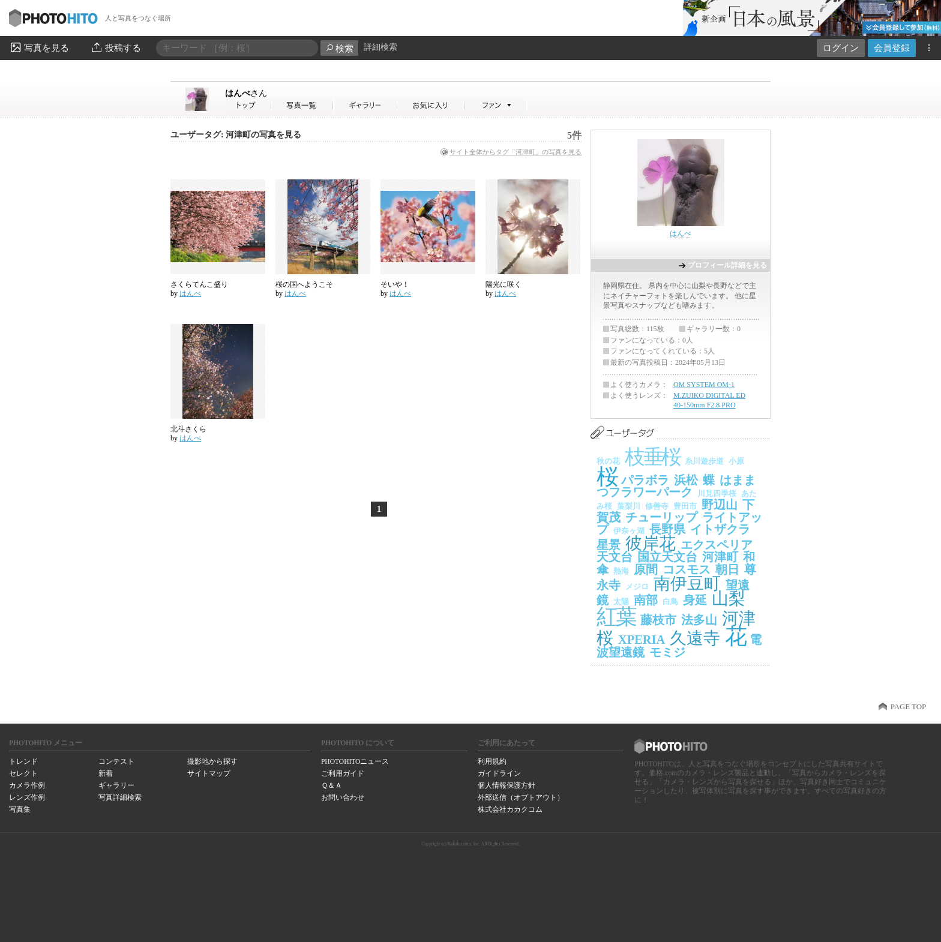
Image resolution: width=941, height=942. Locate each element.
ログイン (841, 48)
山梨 (728, 598)
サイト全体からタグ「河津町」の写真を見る (515, 151)
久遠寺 (695, 638)
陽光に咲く (504, 284)
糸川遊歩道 (704, 461)
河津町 (720, 556)
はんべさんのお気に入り (431, 105)
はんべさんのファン (496, 105)
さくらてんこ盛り (199, 284)
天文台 (615, 556)
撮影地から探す (212, 761)
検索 (339, 48)
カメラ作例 (27, 785)
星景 (609, 544)
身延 (695, 600)
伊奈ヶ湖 (629, 530)
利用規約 (492, 761)
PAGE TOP (908, 707)
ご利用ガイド (342, 773)
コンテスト (116, 761)
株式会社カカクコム (510, 809)
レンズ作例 (27, 797)
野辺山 (720, 504)
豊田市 (685, 506)
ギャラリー (116, 785)
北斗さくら (188, 429)
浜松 (686, 480)
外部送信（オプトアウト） (521, 797)
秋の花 (608, 461)
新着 (105, 773)
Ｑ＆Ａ (331, 785)
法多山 (699, 619)
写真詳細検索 (120, 797)
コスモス (687, 569)
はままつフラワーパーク (676, 486)
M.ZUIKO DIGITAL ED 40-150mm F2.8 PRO (709, 400)
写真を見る (39, 47)
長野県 (667, 529)
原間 (646, 569)
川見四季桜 (716, 493)
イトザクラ (720, 529)
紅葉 (616, 617)
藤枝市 (658, 619)
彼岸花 (650, 543)
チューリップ (661, 517)
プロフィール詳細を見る (727, 265)
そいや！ (394, 284)
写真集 (20, 809)
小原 (736, 461)
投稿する (115, 47)
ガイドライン (499, 773)
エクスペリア (717, 544)
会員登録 (892, 48)
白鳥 (670, 601)
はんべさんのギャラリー (366, 105)
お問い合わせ (342, 797)
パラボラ (645, 480)
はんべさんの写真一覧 (302, 105)
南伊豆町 (687, 583)
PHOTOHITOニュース (355, 761)
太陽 (621, 601)
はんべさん (248, 105)
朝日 (727, 569)
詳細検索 (380, 47)
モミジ (667, 652)
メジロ (637, 586)
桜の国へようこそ (304, 284)
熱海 (621, 570)
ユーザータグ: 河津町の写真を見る (235, 134)
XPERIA (641, 639)
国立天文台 (667, 556)
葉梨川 (628, 506)
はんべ (246, 93)
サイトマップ (208, 773)
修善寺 (657, 506)
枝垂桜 (652, 457)
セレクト (23, 773)
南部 (646, 600)
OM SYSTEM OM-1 (704, 384)
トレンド (23, 761)
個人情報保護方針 (506, 785)
